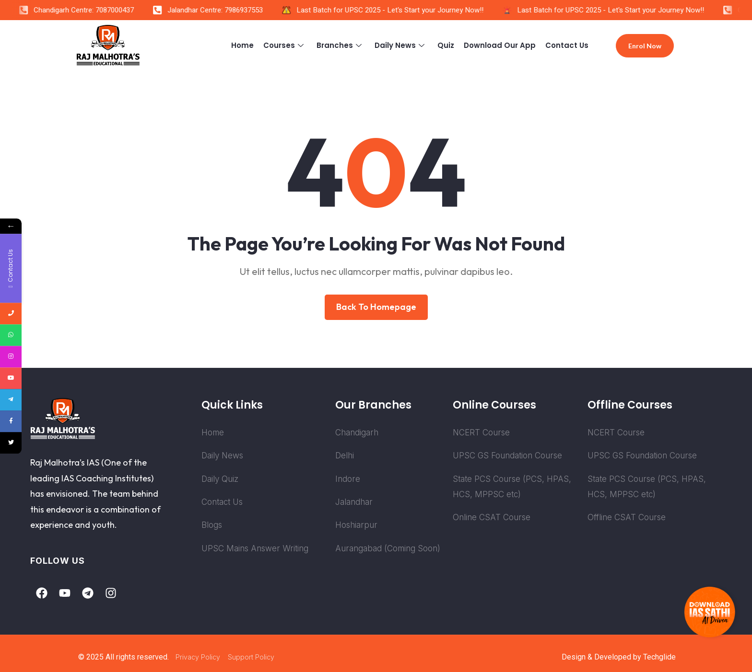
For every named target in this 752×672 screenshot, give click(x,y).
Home (242, 45)
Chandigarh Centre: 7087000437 (88, 10)
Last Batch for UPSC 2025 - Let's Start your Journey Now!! (394, 10)
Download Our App (500, 45)
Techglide (659, 656)
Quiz (445, 45)
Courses (284, 45)
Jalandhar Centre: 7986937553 (220, 10)
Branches (340, 45)
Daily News (401, 45)
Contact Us (566, 45)
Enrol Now (644, 46)
